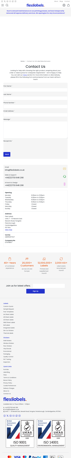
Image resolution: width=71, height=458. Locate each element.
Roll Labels (6, 325)
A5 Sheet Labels (8, 317)
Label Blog (6, 372)
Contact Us (7, 394)
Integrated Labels (9, 328)
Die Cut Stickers (8, 330)
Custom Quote (8, 306)
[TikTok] (13, 1)
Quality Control (8, 357)
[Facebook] (2, 1)
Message (6, 119)
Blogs (61, 1)
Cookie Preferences (9, 386)
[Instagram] (15, 1)
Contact (67, 1)
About (56, 1)
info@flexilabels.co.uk (11, 409)
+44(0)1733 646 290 (10, 407)
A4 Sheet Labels (8, 314)
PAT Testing (7, 359)
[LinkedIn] (7, 1)
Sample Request (8, 309)
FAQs (25, 75)
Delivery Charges (8, 388)
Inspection (6, 362)
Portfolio (6, 369)
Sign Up (35, 291)
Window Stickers (8, 343)
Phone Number (8, 103)
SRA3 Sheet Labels (9, 322)
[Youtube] (10, 1)
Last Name (7, 94)
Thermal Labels (8, 333)
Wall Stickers (7, 340)
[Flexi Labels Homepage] (35, 5)
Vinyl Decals (7, 349)
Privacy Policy (7, 383)
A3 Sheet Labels (8, 320)
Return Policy (7, 380)
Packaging (6, 354)
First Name (7, 86)
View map (8, 230)
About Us (6, 391)
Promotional (7, 351)
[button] (2, 5)
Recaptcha (7, 141)
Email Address (8, 111)
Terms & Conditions (9, 377)
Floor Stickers (7, 346)
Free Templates (8, 312)
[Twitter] (5, 1)
